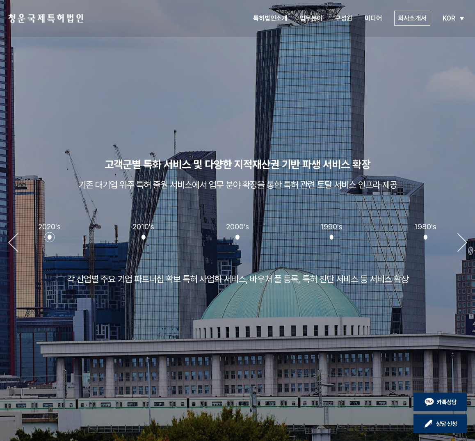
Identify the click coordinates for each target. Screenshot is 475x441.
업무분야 (311, 18)
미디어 (373, 18)
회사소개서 (412, 18)
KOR (455, 18)
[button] (50, 237)
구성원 (343, 18)
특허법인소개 (270, 18)
